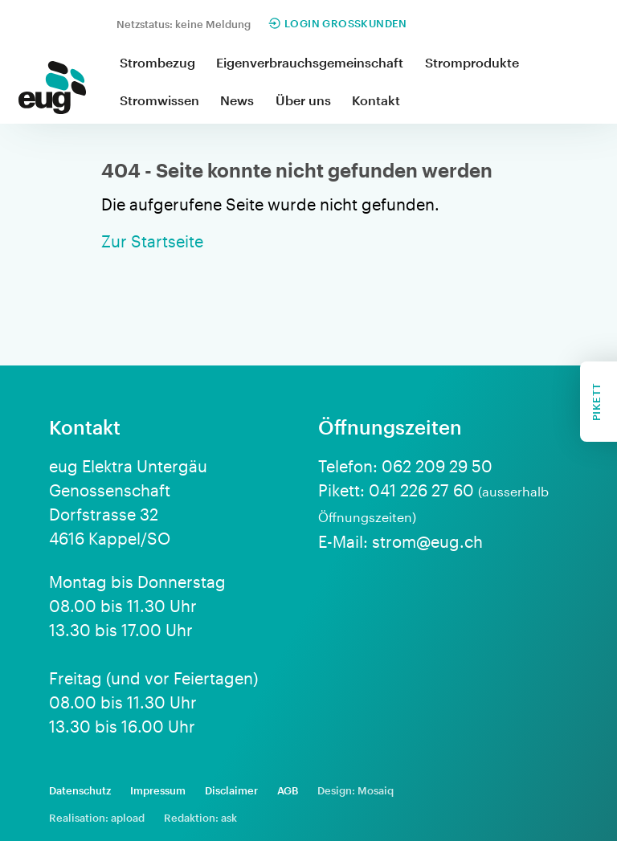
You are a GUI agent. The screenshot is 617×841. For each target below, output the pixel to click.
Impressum (158, 790)
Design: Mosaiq (355, 790)
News (237, 100)
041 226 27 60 (421, 490)
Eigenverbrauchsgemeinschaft (309, 62)
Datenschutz (80, 790)
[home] (52, 90)
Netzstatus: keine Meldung (183, 24)
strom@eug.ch (427, 541)
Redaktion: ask (200, 817)
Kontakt (376, 100)
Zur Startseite (152, 241)
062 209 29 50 (437, 466)
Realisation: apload (97, 817)
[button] (157, 64)
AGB (287, 790)
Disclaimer (231, 790)
